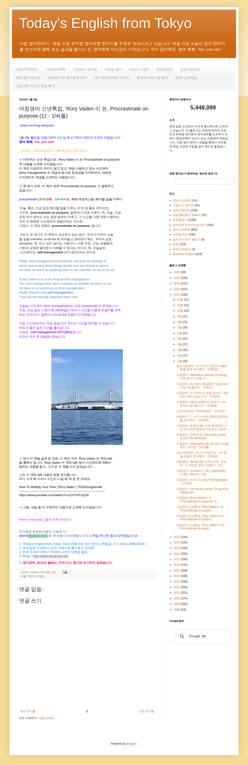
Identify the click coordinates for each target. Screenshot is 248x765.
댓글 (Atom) (46, 718)
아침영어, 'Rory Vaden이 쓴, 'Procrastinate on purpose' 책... (197, 499)
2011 (177, 592)
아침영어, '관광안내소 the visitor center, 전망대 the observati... (201, 436)
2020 (177, 542)
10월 (180, 310)
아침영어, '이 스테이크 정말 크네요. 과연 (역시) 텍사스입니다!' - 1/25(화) (202, 394)
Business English (184, 254)
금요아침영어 (190, 69)
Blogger (131, 743)
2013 (177, 581)
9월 (179, 316)
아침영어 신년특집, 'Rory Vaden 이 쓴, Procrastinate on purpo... (200, 526)
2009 (177, 604)
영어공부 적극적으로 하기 (189, 225)
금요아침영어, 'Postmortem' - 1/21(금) (200, 411)
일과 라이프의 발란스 (186, 239)
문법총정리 (180, 220)
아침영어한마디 (27, 69)
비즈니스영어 (139, 69)
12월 (180, 299)
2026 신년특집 (186, 78)
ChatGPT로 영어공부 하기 (67, 78)
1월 (179, 361)
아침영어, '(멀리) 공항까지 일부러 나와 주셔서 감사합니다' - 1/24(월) (201, 403)
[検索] (203, 636)
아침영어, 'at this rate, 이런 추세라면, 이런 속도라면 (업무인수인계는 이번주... (202, 427)
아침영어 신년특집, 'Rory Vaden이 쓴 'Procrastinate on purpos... (200, 517)
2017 (177, 559)
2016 (177, 564)
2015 (177, 570)
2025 (177, 278)
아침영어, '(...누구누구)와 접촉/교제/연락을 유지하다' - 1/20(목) (202, 418)
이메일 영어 (113, 69)
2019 (177, 548)
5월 (179, 338)
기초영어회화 (56, 69)
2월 (179, 355)
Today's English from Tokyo (105, 23)
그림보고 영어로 (85, 69)
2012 (177, 587)
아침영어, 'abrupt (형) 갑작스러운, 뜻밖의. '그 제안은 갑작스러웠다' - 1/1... (201, 463)
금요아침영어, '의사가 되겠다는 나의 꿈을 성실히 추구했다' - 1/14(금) (201, 454)
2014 (177, 576)
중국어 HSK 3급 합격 (152, 78)
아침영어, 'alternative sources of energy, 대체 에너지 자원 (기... (201, 376)
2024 (177, 283)
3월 (179, 350)
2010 (177, 598)
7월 (179, 327)
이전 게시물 (146, 711)
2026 (177, 272)
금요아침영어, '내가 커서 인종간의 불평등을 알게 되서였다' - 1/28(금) (201, 367)
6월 (179, 333)
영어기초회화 (181, 229)
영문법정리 (164, 69)
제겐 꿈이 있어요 (28, 78)
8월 (179, 322)
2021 (177, 537)
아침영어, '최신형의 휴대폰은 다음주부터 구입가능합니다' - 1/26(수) (202, 385)
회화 (176, 244)
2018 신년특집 (36, 576)
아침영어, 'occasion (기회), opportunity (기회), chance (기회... (201, 472)
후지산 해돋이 (182, 249)
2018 (177, 553)
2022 (177, 294)
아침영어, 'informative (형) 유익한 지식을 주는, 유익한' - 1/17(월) (202, 445)
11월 (180, 305)
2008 (177, 609)
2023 (177, 289)
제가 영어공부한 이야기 (111, 78)
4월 (179, 344)
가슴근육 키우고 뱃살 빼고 (35, 86)
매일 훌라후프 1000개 (187, 215)
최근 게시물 (27, 711)
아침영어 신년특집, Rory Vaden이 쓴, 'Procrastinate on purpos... (200, 508)
